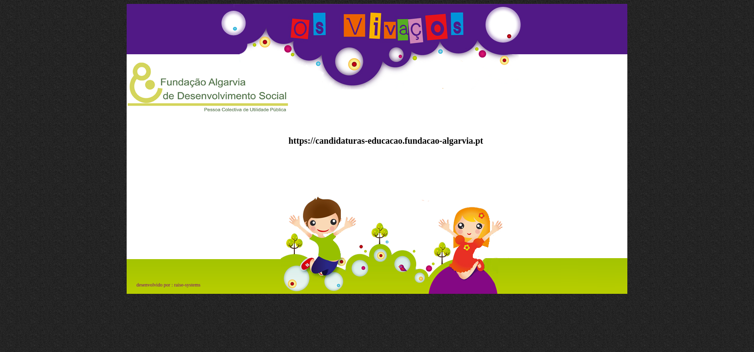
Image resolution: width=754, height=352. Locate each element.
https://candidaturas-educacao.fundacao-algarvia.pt (385, 141)
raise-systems (187, 284)
